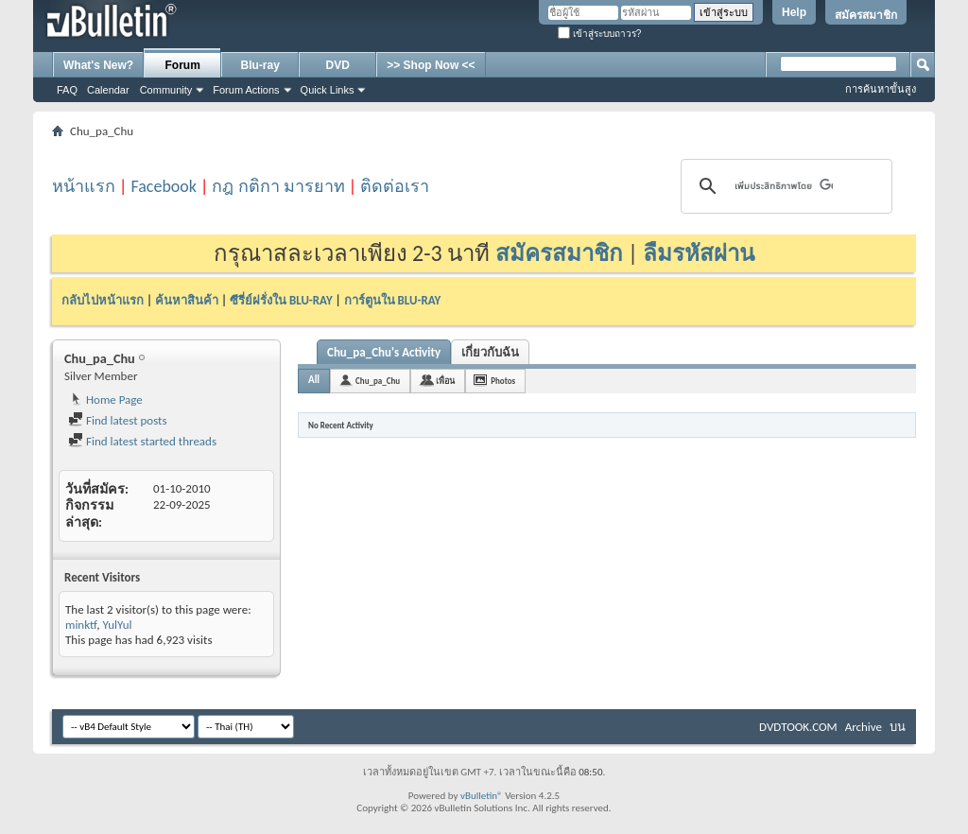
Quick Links (327, 90)
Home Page (105, 399)
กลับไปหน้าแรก (102, 300)
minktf (80, 624)
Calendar (108, 90)
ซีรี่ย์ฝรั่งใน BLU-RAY (281, 300)
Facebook (163, 186)
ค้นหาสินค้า (186, 300)
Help (794, 12)
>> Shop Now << (431, 65)
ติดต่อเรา (394, 186)
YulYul (116, 624)
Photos (503, 380)
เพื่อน (445, 380)
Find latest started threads (142, 441)
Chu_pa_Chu (377, 380)
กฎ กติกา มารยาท (278, 186)
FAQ (67, 90)
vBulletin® (481, 796)
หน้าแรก (83, 186)
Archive (863, 727)
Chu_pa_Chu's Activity (384, 352)
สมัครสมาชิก (866, 15)
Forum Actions (246, 90)
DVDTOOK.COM (798, 727)
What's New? (98, 65)
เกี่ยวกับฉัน (490, 352)
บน (898, 727)
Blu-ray (260, 65)
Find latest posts (117, 420)
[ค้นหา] (784, 186)
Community (166, 90)
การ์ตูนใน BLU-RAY (392, 300)
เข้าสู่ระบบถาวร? (599, 33)
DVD (338, 65)
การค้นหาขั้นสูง (880, 89)
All (314, 380)
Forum (182, 65)
